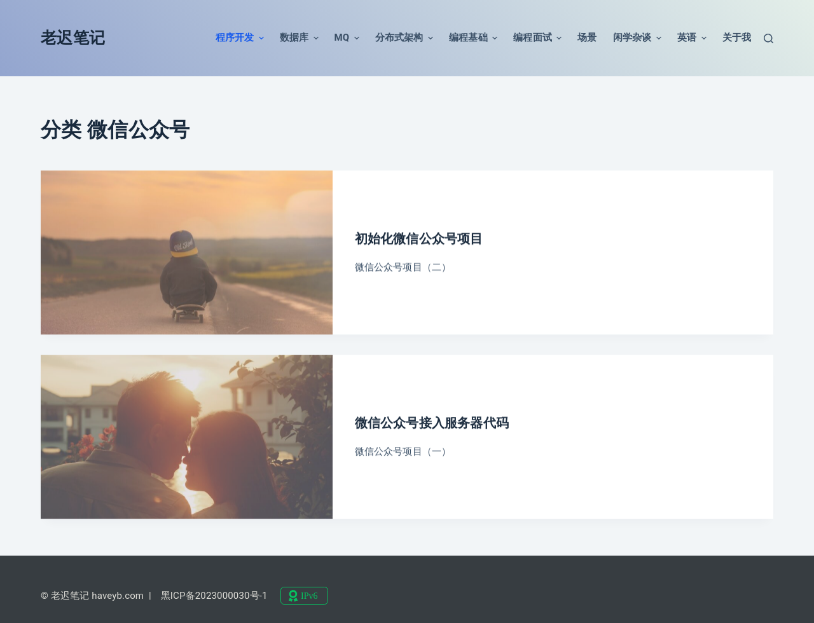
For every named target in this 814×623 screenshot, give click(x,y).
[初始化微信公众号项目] (187, 253)
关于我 (736, 37)
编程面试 (537, 38)
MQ (347, 38)
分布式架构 (404, 38)
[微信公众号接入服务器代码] (187, 440)
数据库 (299, 38)
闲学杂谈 (637, 38)
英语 (692, 38)
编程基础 (473, 38)
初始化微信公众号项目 (419, 239)
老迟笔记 (73, 38)
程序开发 (240, 38)
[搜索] (768, 38)
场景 (587, 37)
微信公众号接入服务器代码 (432, 426)
